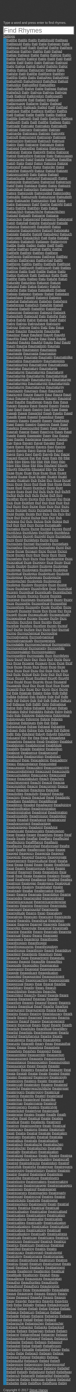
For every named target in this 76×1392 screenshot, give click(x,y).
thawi (10, 424)
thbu (40, 465)
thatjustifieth (15, 88)
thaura (57, 394)
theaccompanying (56, 767)
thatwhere (60, 301)
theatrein (64, 1170)
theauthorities (30, 1282)
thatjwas (50, 88)
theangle (64, 924)
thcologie (62, 573)
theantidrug (63, 950)
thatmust (58, 141)
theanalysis (14, 917)
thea (36, 737)
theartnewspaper (46, 1032)
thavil (18, 409)
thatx (42, 316)
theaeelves (45, 834)
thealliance (38, 879)
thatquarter (22, 200)
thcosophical (40, 603)
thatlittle (12, 118)
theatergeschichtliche (36, 1088)
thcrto (58, 659)
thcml (19, 540)
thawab (11, 413)
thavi (9, 409)
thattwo (32, 279)
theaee (31, 834)
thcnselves (14, 558)
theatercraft (14, 1084)
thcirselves (44, 510)
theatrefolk (14, 1166)
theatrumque (52, 1263)
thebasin (27, 1342)
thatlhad (61, 107)
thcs (9, 663)
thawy (47, 435)
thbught (11, 469)
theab (41, 741)
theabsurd (13, 760)
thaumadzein (37, 346)
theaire (60, 868)
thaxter (19, 439)
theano (26, 935)
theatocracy (14, 1129)
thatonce (50, 163)
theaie (38, 864)
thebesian (38, 1379)
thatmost (30, 141)
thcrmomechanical (38, 644)
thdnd (24, 711)
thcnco (62, 551)
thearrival (24, 1025)
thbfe (10, 461)
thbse (26, 465)
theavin (51, 1293)
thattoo (11, 275)
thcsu (34, 670)
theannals (51, 931)
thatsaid (12, 215)
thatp (33, 174)
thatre (10, 204)
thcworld (12, 689)
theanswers (14, 939)
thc (55, 469)
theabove (13, 752)
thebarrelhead (30, 1334)
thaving (37, 409)
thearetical (25, 1006)
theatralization (48, 1152)
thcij (67, 502)
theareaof (25, 999)
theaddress (14, 805)
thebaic (65, 1308)
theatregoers (63, 1166)
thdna (28, 708)
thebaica (12, 1312)
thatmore (59, 137)
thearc (39, 987)
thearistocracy (52, 1014)
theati (23, 1118)
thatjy (26, 92)
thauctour (13, 335)
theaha (62, 861)
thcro (10, 659)
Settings (9, 36)
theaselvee (52, 1047)
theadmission (38, 816)
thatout (50, 170)
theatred (12, 1163)
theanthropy (34, 950)
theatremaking (58, 1181)
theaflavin (51, 842)
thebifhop (34, 1383)
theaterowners (16, 1107)
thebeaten (39, 1357)
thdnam (51, 708)
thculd (18, 682)
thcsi (9, 667)
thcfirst (11, 495)
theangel (36, 924)
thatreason (23, 204)
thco (42, 558)
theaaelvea (57, 737)
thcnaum (31, 551)
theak (10, 876)
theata (11, 1073)
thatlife (40, 114)
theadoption (57, 816)
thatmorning (15, 141)
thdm (45, 704)
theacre (32, 786)
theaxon (60, 1297)
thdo (17, 715)
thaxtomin (49, 439)
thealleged (22, 879)
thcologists (35, 581)
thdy (24, 737)
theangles (13, 928)
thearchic (49, 991)
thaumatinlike (63, 357)
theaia (18, 864)
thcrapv (32, 618)
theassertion (55, 1055)
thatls (25, 122)
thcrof (19, 659)
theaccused (57, 775)
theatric (11, 1208)
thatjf (23, 47)
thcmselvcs (14, 547)
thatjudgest (61, 77)
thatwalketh (46, 290)
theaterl (40, 1096)
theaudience (15, 1278)
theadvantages (17, 827)
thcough (12, 611)
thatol (29, 163)
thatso (56, 226)
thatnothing (25, 155)
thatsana (52, 215)
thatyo (10, 323)
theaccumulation (18, 775)
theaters (33, 1107)
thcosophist (58, 603)
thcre (36, 622)
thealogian (28, 883)
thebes (25, 1379)
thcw (56, 685)
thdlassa (19, 704)
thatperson (63, 182)
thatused (12, 286)
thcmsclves (14, 543)
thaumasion (30, 349)
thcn (68, 547)
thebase (61, 1334)
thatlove (67, 118)
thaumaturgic (35, 376)
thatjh (32, 47)
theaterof (49, 1103)
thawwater (34, 435)
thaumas (54, 346)
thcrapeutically (59, 614)
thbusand (38, 469)
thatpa (42, 174)
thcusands (13, 685)
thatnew (26, 152)
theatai (33, 1073)
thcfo (20, 495)
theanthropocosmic (20, 946)
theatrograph (34, 1252)
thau (52, 327)
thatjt (22, 73)
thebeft (55, 1360)
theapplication (48, 972)
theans (37, 935)
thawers (12, 420)
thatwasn (25, 294)
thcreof (62, 626)
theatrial (63, 1204)
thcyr (54, 689)
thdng (59, 711)
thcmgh (28, 536)
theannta (65, 931)
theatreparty (57, 1193)
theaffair (32, 838)
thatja (43, 44)
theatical (34, 1118)
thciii (52, 502)
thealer (66, 876)
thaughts (12, 338)
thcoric (22, 596)
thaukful (36, 342)
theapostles (30, 965)
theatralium (29, 1152)
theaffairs (45, 838)
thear (38, 984)
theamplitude (15, 913)
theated (54, 1073)
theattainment (55, 1267)
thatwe (49, 294)
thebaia (54, 1308)
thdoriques (28, 723)
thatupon (43, 282)
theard (42, 995)
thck (59, 517)
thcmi (50, 536)
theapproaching (36, 980)
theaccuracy (39, 775)
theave (11, 1293)
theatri (51, 1204)
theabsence (29, 752)
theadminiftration (18, 808)
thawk (55, 424)
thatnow (39, 155)
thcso (52, 667)
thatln (44, 118)
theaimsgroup (35, 868)
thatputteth (64, 197)
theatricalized (59, 1226)
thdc (32, 696)
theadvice (51, 827)
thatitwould (14, 44)
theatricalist (35, 1219)
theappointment (53, 976)
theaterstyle (48, 1107)
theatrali (42, 1137)
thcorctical (64, 588)
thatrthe (21, 208)
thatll (35, 118)
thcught (63, 678)
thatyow (24, 327)
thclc (29, 521)
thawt (68, 432)
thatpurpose (47, 197)
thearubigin (34, 1040)
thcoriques (28, 599)
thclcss (38, 521)
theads (11, 820)
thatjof (41, 66)
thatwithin (38, 308)
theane (11, 924)
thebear (58, 1353)
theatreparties (38, 1193)
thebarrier (48, 1334)
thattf (50, 245)
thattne (52, 271)
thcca (57, 480)
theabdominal (35, 745)
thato (50, 155)
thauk (51, 338)
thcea (58, 484)
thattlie (41, 271)
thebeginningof (54, 1364)
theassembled (16, 1055)
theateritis (27, 1096)
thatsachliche (33, 211)
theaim (20, 868)
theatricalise (38, 1211)
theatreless (55, 1174)
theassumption (59, 1062)
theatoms (30, 1129)
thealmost (13, 883)
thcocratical (14, 562)
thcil (9, 506)
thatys (35, 327)
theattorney (30, 1275)
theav (27, 1290)
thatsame (38, 215)
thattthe (11, 279)
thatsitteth (44, 226)
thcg (59, 495)
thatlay (44, 103)
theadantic (62, 797)
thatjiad (57, 51)
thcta (48, 670)
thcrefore (39, 626)
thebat (25, 1346)
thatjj (59, 59)
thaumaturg (30, 368)
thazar (65, 454)
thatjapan (54, 44)
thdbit (63, 693)
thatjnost (61, 62)
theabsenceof (48, 752)
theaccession (15, 767)
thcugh (52, 678)
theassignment (54, 1058)
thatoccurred (15, 159)
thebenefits (61, 1375)
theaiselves (50, 872)
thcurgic (38, 682)
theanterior (31, 939)
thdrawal (44, 726)
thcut (25, 685)
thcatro (11, 480)
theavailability (41, 1290)
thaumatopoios (54, 361)
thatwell (29, 297)
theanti (49, 950)
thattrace (44, 275)
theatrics (12, 1245)
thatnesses (57, 148)
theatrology (14, 1256)
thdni (9, 715)
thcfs (35, 495)
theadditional (48, 801)
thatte (21, 245)
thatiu (27, 44)
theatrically (38, 1234)
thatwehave (14, 297)
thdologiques (15, 719)
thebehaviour (33, 1368)
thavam (11, 405)
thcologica (60, 570)
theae (10, 834)
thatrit (68, 204)
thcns (62, 555)
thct (41, 670)
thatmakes (42, 126)
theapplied (13, 976)
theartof (11, 1036)
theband (50, 1319)
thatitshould (46, 40)
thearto (64, 1032)
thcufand (40, 678)
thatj (35, 44)
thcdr (42, 484)
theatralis (30, 1140)
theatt (10, 1267)
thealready (14, 890)
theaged (12, 853)
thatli (9, 114)
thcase (23, 476)
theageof (28, 857)
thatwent (42, 297)
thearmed (35, 1017)
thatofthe (65, 159)
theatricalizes (15, 1230)
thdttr (10, 734)
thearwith (27, 1043)
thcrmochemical (28, 633)
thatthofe (49, 264)
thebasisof (55, 1342)
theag (50, 849)
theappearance (50, 969)
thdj (40, 700)
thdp (40, 723)
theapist (24, 961)
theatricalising (36, 1215)
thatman (12, 129)
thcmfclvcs (14, 532)
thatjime (55, 55)
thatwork (59, 312)
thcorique (13, 599)
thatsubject (51, 234)
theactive (52, 790)
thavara (23, 405)
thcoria (11, 596)
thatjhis (38, 51)
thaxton (62, 439)
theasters (27, 1069)
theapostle (13, 965)
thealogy (28, 887)
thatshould (48, 223)
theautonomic (49, 1286)
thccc (10, 484)
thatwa (32, 290)
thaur (48, 394)
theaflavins (14, 846)
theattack (22, 1267)
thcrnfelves (61, 655)
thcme (35, 529)
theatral (32, 1133)
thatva (32, 286)
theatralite (55, 1148)
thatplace (30, 185)
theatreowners (16, 1193)
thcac (19, 473)
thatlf (51, 107)
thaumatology (33, 361)
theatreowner (46, 1189)
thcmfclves (30, 532)
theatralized (14, 1155)
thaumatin (45, 357)
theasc (11, 1047)
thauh (24, 338)
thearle (11, 1017)
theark (67, 1014)
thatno (50, 152)
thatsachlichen (54, 211)
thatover (62, 170)
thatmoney (44, 137)
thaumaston (47, 353)
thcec (67, 484)
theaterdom (32, 1084)
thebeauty (31, 1360)
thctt (59, 674)
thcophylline (39, 588)
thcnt (26, 558)
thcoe (28, 562)
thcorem (12, 592)
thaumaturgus (35, 387)
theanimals (60, 928)
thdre (22, 730)
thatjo (10, 66)
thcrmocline (49, 633)
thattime (12, 271)
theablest (38, 749)
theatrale (44, 1133)
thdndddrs (36, 711)
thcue (29, 678)
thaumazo (31, 391)
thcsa (17, 663)
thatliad (19, 114)
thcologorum (52, 581)
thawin (19, 424)
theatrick (46, 1241)
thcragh (11, 614)
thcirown (21, 510)
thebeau (52, 1357)
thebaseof (33, 1338)
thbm (54, 461)
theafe (20, 838)
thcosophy (32, 607)
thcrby (54, 618)
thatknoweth (54, 96)
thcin (25, 506)
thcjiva (35, 517)
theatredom (49, 1163)
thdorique (13, 723)
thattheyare (27, 260)
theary (39, 1043)
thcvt (48, 685)
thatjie (35, 55)
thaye (10, 446)
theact (10, 790)
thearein (28, 1002)
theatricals (13, 1237)
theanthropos (15, 950)
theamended (32, 898)
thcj (68, 514)
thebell (11, 1372)
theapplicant (28, 972)
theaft (10, 849)
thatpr (59, 189)
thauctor (21, 331)
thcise (65, 510)
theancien (31, 917)
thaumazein (14, 391)
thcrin (46, 629)
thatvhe (55, 286)
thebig (62, 1383)
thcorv (58, 599)
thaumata (31, 357)
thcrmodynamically (19, 640)
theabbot (66, 741)
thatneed (12, 148)
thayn (32, 450)
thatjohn (52, 66)
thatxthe (52, 316)
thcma (39, 525)
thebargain (36, 1331)
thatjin (66, 55)
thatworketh (14, 316)
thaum (11, 346)
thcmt (60, 547)
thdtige (65, 730)
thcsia (18, 667)
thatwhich (32, 305)
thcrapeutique (16, 618)
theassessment (17, 1058)
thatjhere (66, 47)
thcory (68, 599)
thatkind (20, 96)
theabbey (52, 741)
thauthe (20, 402)
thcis (56, 510)
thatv (23, 286)
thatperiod (47, 182)
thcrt (50, 659)
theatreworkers (17, 1204)
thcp (45, 611)
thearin (24, 1014)
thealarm (53, 876)
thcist (10, 514)
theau (55, 1275)
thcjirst (25, 517)
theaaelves (14, 741)
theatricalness (57, 1234)
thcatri (62, 476)
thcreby (46, 622)
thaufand (36, 335)
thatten (31, 245)
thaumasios (48, 349)
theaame (29, 741)
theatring (28, 1249)
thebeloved (37, 1372)
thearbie (60, 984)
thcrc (63, 618)
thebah (33, 1308)
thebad (11, 1308)
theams (31, 913)
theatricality (34, 1222)
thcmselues (60, 543)
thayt (28, 454)
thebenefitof (44, 1375)
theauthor (13, 1282)
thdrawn (12, 730)
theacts (26, 797)
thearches (35, 991)
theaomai (13, 958)
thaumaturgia (15, 376)
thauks (48, 342)
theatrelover (30, 1178)
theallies (66, 879)
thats (44, 208)
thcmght (40, 536)
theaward (22, 1297)
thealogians (45, 883)
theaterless (14, 1099)
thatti (56, 267)
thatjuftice (50, 81)
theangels (50, 924)
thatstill (37, 234)
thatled (42, 107)
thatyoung (53, 323)
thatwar (60, 290)
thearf (38, 1006)
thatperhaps (31, 182)
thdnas (63, 708)
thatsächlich (31, 238)
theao (58, 954)
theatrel (23, 1174)
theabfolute (54, 745)
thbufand (50, 465)
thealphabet (43, 887)
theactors (13, 797)
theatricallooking (18, 1234)
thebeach (31, 1353)
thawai (22, 413)
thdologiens (44, 715)
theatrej (11, 1174)
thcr (60, 611)
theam (11, 894)
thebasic (47, 1338)
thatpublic (13, 197)
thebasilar (13, 1342)
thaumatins (14, 361)
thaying (60, 446)
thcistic (20, 514)
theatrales (29, 1137)
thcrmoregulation (18, 652)
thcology (27, 585)
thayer (19, 446)
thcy (38, 689)
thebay (56, 1349)
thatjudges (44, 77)
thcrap (22, 614)
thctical (27, 674)
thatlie (30, 114)
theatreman (14, 1185)
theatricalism (56, 1215)
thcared (11, 476)
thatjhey (26, 51)
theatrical (37, 1208)
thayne (41, 450)
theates (29, 1114)
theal (18, 876)
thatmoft (12, 137)
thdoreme (32, 719)
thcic (9, 502)
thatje (66, 44)
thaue (25, 335)
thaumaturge (15, 372)
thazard (11, 458)
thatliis (50, 114)
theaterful (13, 1088)
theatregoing (15, 1170)
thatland (52, 100)
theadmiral (39, 812)
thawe (22, 417)
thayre (11, 454)
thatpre (11, 193)
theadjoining (62, 805)
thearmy (12, 1021)
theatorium (57, 1129)
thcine (33, 506)
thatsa (53, 208)
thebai (43, 1308)
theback (40, 1305)
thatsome (13, 230)
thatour (40, 170)
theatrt (23, 1263)
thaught (59, 335)
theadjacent (44, 805)
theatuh (45, 1275)
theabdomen (15, 745)
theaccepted (47, 764)
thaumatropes (58, 364)
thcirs (32, 510)
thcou (67, 607)
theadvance (37, 820)
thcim (17, 506)
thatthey (12, 260)
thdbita (11, 696)
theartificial (44, 1028)
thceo (51, 488)
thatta (52, 238)
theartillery (60, 1028)
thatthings (13, 264)
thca (61, 469)
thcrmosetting (16, 655)
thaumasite (14, 353)
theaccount (43, 771)
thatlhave (13, 111)
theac (26, 760)
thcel (18, 488)
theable (25, 749)
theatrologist (53, 1252)
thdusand (13, 737)
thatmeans (30, 133)
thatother (12, 170)
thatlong (54, 118)
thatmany (25, 129)
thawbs (58, 413)
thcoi (50, 562)
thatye (31, 320)
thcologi (32, 566)
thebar (11, 1331)
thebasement (15, 1338)
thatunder (13, 282)
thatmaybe (14, 133)
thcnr (53, 555)
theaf (67, 834)
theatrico (60, 1241)
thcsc (52, 663)
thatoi (20, 163)
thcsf (68, 663)
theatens (30, 1081)
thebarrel (12, 1334)
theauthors (31, 1286)
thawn (44, 428)
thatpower (47, 189)
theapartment (39, 958)
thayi (50, 446)
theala (27, 876)
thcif (38, 502)
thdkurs (65, 700)
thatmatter (40, 129)
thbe (67, 458)
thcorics (33, 596)
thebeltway (64, 1372)
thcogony (39, 562)
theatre (54, 1155)
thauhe (34, 338)
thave (34, 405)
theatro (52, 1249)
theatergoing (34, 1092)
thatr (53, 200)
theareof (41, 1002)
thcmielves (63, 536)
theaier (48, 864)
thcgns (33, 499)
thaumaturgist (37, 383)
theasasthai (62, 1043)
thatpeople (14, 182)
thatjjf (67, 59)
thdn (19, 708)
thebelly (22, 1372)
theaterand (56, 1081)
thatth (59, 245)
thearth (67, 1025)
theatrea (66, 1155)
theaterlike (48, 1099)
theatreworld (38, 1204)
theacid (47, 782)
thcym (46, 689)
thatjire (21, 59)
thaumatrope (38, 364)
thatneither (27, 148)
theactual (38, 797)
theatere (47, 1084)
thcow (36, 611)
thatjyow (61, 92)
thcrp (27, 659)
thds (41, 730)
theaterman (14, 1103)
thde (51, 696)
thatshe (34, 223)
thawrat (24, 432)
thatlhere (37, 111)
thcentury (39, 488)
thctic (17, 674)
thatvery (43, 286)
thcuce (20, 678)
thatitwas (61, 40)
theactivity (31, 793)
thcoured (25, 611)
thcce (19, 484)
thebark (50, 1331)
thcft (52, 495)
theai (9, 864)
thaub (10, 331)
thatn (20, 144)
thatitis (22, 40)
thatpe (62, 178)
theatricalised (57, 1211)
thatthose (63, 264)
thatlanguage (15, 103)
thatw (23, 290)
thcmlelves (31, 540)
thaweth (35, 420)
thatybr (21, 320)
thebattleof (42, 1349)
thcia (66, 499)
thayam (27, 443)
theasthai (41, 1069)
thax (55, 435)
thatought (27, 170)
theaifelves (62, 864)
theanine (12, 931)
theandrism (56, 920)
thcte (64, 670)
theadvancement (18, 823)
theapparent (15, 969)
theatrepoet (14, 1196)
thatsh (10, 223)
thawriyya (47, 432)
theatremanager (35, 1185)
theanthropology (46, 946)
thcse (61, 663)
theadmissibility (17, 816)
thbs (18, 465)
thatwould (31, 316)
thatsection (14, 219)
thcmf (67, 529)
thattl (31, 271)
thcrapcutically (38, 614)
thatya (10, 320)
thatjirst (32, 59)
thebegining (14, 1364)
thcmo (44, 540)
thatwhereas (15, 305)
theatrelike (13, 1178)
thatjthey (59, 73)
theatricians (46, 1237)
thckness (12, 521)
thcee (10, 488)
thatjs (61, 70)
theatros (61, 1260)
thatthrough (43, 267)
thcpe (53, 611)
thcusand (59, 682)
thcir (57, 506)
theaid (28, 864)
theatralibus (14, 1140)
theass (56, 1051)
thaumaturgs (15, 387)
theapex (12, 961)
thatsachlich (15, 211)
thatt (44, 238)
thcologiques (33, 577)
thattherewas (31, 256)
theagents (13, 857)
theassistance (16, 1062)
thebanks (40, 1327)
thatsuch (66, 234)
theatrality (13, 1152)
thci (59, 499)
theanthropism (16, 943)
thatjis (42, 59)
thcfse (44, 495)
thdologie (28, 715)
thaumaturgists (59, 383)
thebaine (37, 1316)
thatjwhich (13, 92)
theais (37, 872)
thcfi (58, 491)
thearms (64, 1017)
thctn (36, 674)
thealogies (13, 887)
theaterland (55, 1096)
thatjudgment (32, 81)
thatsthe (25, 234)
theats (66, 1263)
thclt (23, 525)
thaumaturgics (41, 379)
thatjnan (48, 62)
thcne (10, 555)
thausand (22, 398)
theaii (10, 868)
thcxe (30, 689)
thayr (59, 450)
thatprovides (62, 193)
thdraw (32, 726)
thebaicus (42, 1312)
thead (50, 797)
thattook (23, 275)
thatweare (62, 294)
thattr (33, 275)
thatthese (48, 256)
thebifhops (49, 1383)
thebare (21, 1331)
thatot (60, 167)
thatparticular (15, 178)
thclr (16, 525)
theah (53, 861)
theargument (15, 1010)
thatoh (11, 163)
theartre (46, 1036)
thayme (21, 450)
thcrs (42, 659)
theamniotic (58, 905)
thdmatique (58, 704)
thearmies (50, 1017)
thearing (35, 1014)
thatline (61, 114)
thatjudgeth (14, 81)
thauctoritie (52, 331)
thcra (67, 611)
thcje (9, 517)
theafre (65, 846)
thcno (45, 555)
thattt (63, 275)
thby (49, 469)
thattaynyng (58, 241)
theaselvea (35, 1047)
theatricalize (40, 1226)
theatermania (33, 1103)
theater (42, 1081)
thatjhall (42, 47)
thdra (54, 723)
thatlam (40, 100)
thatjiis (44, 55)
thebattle (28, 1349)
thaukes (24, 342)
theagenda (42, 853)
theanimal (45, 928)
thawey (47, 420)
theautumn (14, 1290)
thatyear (42, 320)
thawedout (46, 417)
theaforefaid (31, 846)
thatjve (29, 88)
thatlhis (62, 111)
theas (49, 1043)
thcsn (44, 667)
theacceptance (27, 764)
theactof (45, 793)
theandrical (39, 920)
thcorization (45, 599)
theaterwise (14, 1114)
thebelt (50, 1372)
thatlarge (32, 103)
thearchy (30, 995)
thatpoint (64, 185)
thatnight (39, 152)
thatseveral (64, 219)
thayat (38, 443)
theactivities (14, 793)
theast (31, 1066)
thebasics (61, 1338)
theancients (62, 917)
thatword (46, 312)
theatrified (13, 1249)
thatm (66, 122)
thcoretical (26, 592)
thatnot (11, 155)
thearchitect (14, 995)
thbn (62, 461)
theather (12, 1118)
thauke (61, 338)
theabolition (54, 749)
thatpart (53, 174)
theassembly (36, 1055)
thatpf (10, 185)
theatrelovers (49, 1178)
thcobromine (55, 558)
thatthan (23, 249)
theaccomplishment (20, 771)
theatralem (59, 1133)
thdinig (24, 700)
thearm (22, 1017)
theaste (42, 1066)
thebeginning (33, 1364)
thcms (54, 540)
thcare (61, 473)
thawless (12, 428)
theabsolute (14, 756)
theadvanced (56, 820)
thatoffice (51, 159)
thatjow (51, 70)
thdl (9, 704)
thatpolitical (14, 189)
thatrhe (45, 204)
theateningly (58, 1077)
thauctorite (35, 331)
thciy (61, 514)
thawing (30, 424)
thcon (52, 585)
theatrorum (47, 1260)
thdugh (40, 734)
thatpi (19, 185)
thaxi (9, 439)
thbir (40, 461)
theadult (23, 820)
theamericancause (19, 902)
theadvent (36, 827)
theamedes (14, 898)
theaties (57, 1118)
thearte (56, 1025)
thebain (25, 1316)
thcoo (10, 588)
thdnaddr (39, 708)
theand (11, 920)
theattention (41, 1271)
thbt (33, 465)
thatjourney (37, 70)
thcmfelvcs (62, 532)
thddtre (42, 696)
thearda (53, 995)
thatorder (48, 167)
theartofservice (28, 1036)
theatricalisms (16, 1219)
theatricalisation (17, 1211)
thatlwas (55, 122)
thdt (56, 730)
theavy (62, 1293)
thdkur (55, 700)
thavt (46, 409)
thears (36, 1025)
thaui (43, 338)
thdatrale (25, 693)
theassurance (16, 1066)
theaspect (44, 1051)
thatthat (35, 249)
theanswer (50, 935)
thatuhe (52, 279)
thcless (57, 521)
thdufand (28, 734)
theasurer (56, 1069)
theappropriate (59, 980)
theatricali (52, 1208)
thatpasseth (49, 178)
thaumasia (13, 349)
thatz (44, 327)
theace (11, 779)
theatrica (24, 1208)
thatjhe (54, 47)
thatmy (11, 144)
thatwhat (12, 301)
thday (47, 693)
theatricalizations (18, 1226)
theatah (21, 1073)
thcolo (10, 566)
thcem (27, 488)
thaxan (64, 435)
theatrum (35, 1263)
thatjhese (13, 51)
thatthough (26, 267)
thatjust (63, 81)
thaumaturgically (18, 379)
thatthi (58, 260)
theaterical (51, 1092)
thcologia (45, 566)
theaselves (14, 1051)
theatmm (12, 1125)
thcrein (52, 626)
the (30, 737)
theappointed (31, 976)
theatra (21, 1133)
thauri (67, 394)
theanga (23, 924)
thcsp (61, 667)
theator (43, 1129)
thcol (67, 562)
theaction (22, 790)
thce (50, 484)
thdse (49, 730)
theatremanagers (60, 1185)
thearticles (28, 1028)
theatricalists (53, 1219)
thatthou (12, 267)
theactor (58, 793)
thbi (33, 461)
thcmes (57, 529)
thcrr (35, 659)
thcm (30, 525)
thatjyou (48, 92)
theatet (40, 1114)
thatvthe (12, 290)
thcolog (21, 566)
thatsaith (25, 215)
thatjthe (32, 73)
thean (41, 913)
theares (11, 1006)
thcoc (69, 558)
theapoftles (54, 961)
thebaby (28, 1305)
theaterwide (50, 1111)
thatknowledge (16, 100)
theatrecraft (61, 1159)
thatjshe (12, 73)
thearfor (48, 1006)
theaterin (12, 1096)
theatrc (43, 1155)
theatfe (51, 1114)
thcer (59, 488)
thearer (53, 1002)
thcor (52, 588)
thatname (32, 144)
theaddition (30, 801)
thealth (59, 890)
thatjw (39, 88)
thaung (39, 394)
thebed (44, 1360)
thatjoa (20, 66)
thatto (62, 271)
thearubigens (15, 1040)
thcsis (27, 667)
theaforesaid (50, 846)
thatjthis (12, 77)
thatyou (21, 323)
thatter (41, 245)
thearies (12, 1014)
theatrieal (57, 1245)
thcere (11, 491)
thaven (54, 405)
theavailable (60, 1290)
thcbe (42, 480)
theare (64, 995)
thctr (52, 674)
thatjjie (11, 62)
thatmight (57, 133)
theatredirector (29, 1163)
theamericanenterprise (50, 902)
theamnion (41, 905)
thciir (59, 502)
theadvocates (34, 831)
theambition (50, 894)
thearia (51, 1010)
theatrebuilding (41, 1159)
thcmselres (43, 543)
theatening (41, 1077)
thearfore (61, 1006)
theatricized (31, 1241)
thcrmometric (61, 644)
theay (10, 1301)
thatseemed (31, 219)
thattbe (11, 245)
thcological (14, 573)
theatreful (29, 1166)
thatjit (51, 59)
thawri (34, 432)
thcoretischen (62, 592)
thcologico (30, 573)
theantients (29, 954)
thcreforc (26, 626)
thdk (46, 700)
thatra (61, 200)
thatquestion (40, 200)
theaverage (25, 1293)
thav (56, 402)
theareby (52, 999)
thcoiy (58, 562)
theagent (57, 853)
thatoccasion (63, 155)
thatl (31, 100)
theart (46, 1025)
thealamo (39, 876)
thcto (44, 674)
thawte (11, 435)
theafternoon (36, 849)
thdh (9, 700)
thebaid (55, 1312)
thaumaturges (35, 372)
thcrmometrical (17, 648)
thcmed (45, 529)
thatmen (44, 133)
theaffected (61, 838)
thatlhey (50, 111)
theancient (45, 917)
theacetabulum (27, 779)
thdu (18, 734)
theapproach (15, 980)
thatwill (58, 305)
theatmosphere (30, 1125)
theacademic (40, 760)
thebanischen (34, 1323)
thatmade (13, 126)
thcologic (45, 570)
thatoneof (13, 167)
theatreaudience (18, 1159)
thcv (33, 685)
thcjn (44, 517)
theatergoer (60, 1088)
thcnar (19, 551)
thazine (23, 458)
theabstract (53, 756)
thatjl (20, 62)
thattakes (13, 241)
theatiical (12, 1122)
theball (28, 1319)
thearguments (35, 1010)
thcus (49, 682)
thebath (36, 1346)
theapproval (14, 984)
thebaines (52, 1316)
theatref (63, 1163)
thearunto (13, 1043)
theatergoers (15, 1092)
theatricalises (15, 1215)
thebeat (25, 1357)
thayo (51, 450)
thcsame (28, 663)
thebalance (14, 1319)
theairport (25, 872)
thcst (26, 670)
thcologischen (16, 581)
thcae (28, 473)
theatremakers (36, 1181)
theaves (39, 1293)
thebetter (12, 1383)
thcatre (52, 476)
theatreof (30, 1189)
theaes (58, 834)
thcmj (10, 540)
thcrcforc (12, 622)
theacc (11, 764)
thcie (17, 502)
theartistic (26, 1032)
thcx (22, 689)
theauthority (49, 1282)
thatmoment (27, 137)
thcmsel (28, 543)
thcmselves (47, 547)
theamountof (32, 909)
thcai (36, 473)
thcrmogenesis (44, 640)
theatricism (14, 1241)
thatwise (12, 308)
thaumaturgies (16, 383)
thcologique (14, 577)
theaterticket (15, 1111)
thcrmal (63, 629)
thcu (66, 674)
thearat (48, 984)
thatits (32, 40)
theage (60, 849)
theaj (62, 872)
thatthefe (12, 252)
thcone (62, 585)
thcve (41, 685)
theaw (10, 1297)
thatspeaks (61, 230)
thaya (17, 443)
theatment (53, 1122)
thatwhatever (29, 301)
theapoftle (38, 961)
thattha (11, 249)
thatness (42, 148)
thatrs (10, 208)
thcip (50, 506)
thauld (66, 342)
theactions (37, 790)
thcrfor (18, 629)
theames (12, 905)
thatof (29, 159)
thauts (47, 402)
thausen (51, 398)
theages (41, 857)
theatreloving (15, 1181)
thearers (64, 1002)
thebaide (12, 1316)
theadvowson (54, 831)
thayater (49, 443)
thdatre (38, 693)
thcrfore (29, 629)
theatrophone (28, 1260)
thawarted (35, 413)
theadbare (13, 801)
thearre (11, 1025)
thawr (54, 428)
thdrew (32, 730)
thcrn (48, 655)
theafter (21, 849)
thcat (32, 476)
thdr (46, 723)
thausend (64, 398)
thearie (62, 1010)
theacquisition (16, 786)
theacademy (58, 760)
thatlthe (43, 122)
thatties (65, 267)
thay (9, 443)
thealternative (44, 890)
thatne (59, 144)
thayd (60, 443)
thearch (50, 987)
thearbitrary (14, 987)
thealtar (27, 890)
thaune (28, 394)
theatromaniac (53, 1256)
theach (44, 779)
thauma (21, 346)
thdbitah (23, 696)
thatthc (46, 249)
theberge (12, 1379)
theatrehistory (35, 1170)
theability (12, 749)
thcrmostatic (35, 655)
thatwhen (45, 301)
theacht (35, 782)
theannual (13, 935)
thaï (38, 458)
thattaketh (28, 241)
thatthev (62, 256)
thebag (22, 1308)
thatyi (62, 320)
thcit (39, 514)
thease (22, 1047)
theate (43, 1073)
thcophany (22, 588)
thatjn (38, 62)
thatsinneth (28, 226)
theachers (57, 779)
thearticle (13, 1028)
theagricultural (37, 861)
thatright (57, 204)
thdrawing (58, 726)
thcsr (9, 670)
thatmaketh (59, 126)
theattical (57, 1271)
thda (15, 693)
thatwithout (54, 308)
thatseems (48, 219)
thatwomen (31, 312)
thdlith (36, 704)
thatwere (55, 297)
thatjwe (62, 88)
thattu (22, 279)
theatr (10, 1133)
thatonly (26, 167)
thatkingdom (35, 96)
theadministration (43, 808)
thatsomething (31, 230)
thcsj (36, 667)
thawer (59, 417)
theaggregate (57, 857)
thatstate (12, 234)
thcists (30, 514)
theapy (29, 984)
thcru (66, 659)
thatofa (39, 159)
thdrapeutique (16, 726)
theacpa (59, 782)
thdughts (64, 734)
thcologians (30, 570)
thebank (12, 1327)
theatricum (27, 1245)
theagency (26, 853)
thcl (22, 521)
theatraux (31, 1155)
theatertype (33, 1111)
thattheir (26, 252)
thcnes (20, 555)
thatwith (24, 308)
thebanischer (54, 1323)
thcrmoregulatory (44, 652)
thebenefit (28, 1375)
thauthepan (34, 402)
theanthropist (37, 943)
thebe (20, 1353)
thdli (29, 704)
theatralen (13, 1137)
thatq (10, 200)
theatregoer (45, 1166)
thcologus (13, 585)
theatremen (14, 1189)
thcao (44, 473)
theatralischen (53, 1144)
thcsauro (41, 663)
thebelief (63, 1368)
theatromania (32, 1256)
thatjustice (13, 85)
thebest (51, 1379)
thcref (57, 622)
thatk (9, 96)
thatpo (52, 185)
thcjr (52, 517)
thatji (47, 51)
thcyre (63, 689)
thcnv (34, 558)
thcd (35, 484)
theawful (36, 1297)
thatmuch (44, 141)
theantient (13, 954)
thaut (10, 402)
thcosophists (15, 607)
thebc (66, 1349)
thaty (62, 316)
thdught (51, 734)
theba (18, 1305)
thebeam (45, 1353)
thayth (37, 454)
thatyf (53, 320)
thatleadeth (14, 107)
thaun (43, 391)
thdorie (45, 719)
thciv (53, 514)
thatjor (63, 66)
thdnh (68, 711)
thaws (58, 432)
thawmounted (29, 428)
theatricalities (15, 1222)
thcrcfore (26, 622)
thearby (29, 987)
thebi (23, 1383)
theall (10, 879)
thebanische (15, 1323)
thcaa (10, 473)
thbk (47, 461)
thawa (63, 409)
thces (20, 491)
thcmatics (13, 529)
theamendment (53, 898)
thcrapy (43, 618)
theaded (29, 805)
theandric (24, 920)
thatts (55, 275)
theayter (21, 1301)
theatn (46, 1125)
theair (50, 868)
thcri (39, 629)
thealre (58, 887)
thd (8, 693)
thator (37, 167)
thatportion (31, 189)
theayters (34, 1301)
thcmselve (30, 547)
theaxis (48, 1297)
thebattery (13, 1349)
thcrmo (11, 633)
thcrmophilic (56, 648)
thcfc (42, 491)
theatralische (33, 1144)
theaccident (34, 767)
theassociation (37, 1062)
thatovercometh (17, 174)
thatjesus (12, 47)
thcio (42, 506)
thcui (9, 682)
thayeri (30, 446)
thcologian (13, 570)
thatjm (28, 62)
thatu (42, 279)
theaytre (48, 1301)
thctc (56, 670)
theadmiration (57, 812)
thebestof (64, 1379)
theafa (11, 838)
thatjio (10, 59)
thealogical (62, 883)
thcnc (42, 551)
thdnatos (12, 711)
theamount (14, 909)
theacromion (48, 786)
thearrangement (53, 1021)
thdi (16, 700)
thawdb (11, 417)
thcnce (52, 551)
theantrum (45, 954)
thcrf (9, 629)
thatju (32, 77)
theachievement (17, 782)
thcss (18, 670)
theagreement (16, 861)
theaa (44, 737)
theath (61, 1114)
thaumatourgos (17, 364)
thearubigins (52, 1040)
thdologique (61, 715)
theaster (54, 1066)
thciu (46, 514)
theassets (36, 1058)
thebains (66, 1316)
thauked (12, 342)
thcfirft (65, 491)
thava (64, 402)
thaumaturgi (54, 372)
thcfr (28, 495)
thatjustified (30, 85)
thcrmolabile (15, 644)
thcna (10, 551)
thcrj (54, 629)
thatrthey (33, 208)
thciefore (28, 502)
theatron (12, 1260)
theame (65, 894)
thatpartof (33, 178)
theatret (59, 1196)
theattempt (25, 1271)
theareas (39, 999)
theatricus (43, 1245)
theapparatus (49, 965)
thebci (10, 1353)
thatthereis (14, 256)
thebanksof (56, 1327)
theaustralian (52, 1278)
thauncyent (14, 394)
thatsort (47, 230)
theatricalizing (36, 1230)
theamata (34, 894)
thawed (32, 417)
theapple (12, 972)
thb (60, 458)
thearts (57, 1036)
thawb (47, 413)
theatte (11, 1271)
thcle (47, 521)
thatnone (62, 152)
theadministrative (18, 812)
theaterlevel (31, 1099)
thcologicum (46, 573)
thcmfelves (14, 536)
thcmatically (53, 525)
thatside (62, 223)
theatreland (38, 1174)
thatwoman (14, 312)
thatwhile (46, 305)
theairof (11, 872)
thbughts (24, 469)
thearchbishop (16, 991)
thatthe (57, 249)
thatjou (11, 70)
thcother (56, 607)
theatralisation (48, 1140)
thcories (55, 596)
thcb (34, 480)
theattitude (14, 1275)
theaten (11, 1077)
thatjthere (45, 73)
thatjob (31, 66)
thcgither (12, 499)
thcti (9, 674)
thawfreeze (61, 420)
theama (21, 894)
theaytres (61, 1301)
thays (20, 454)
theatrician (29, 1237)
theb (9, 1305)
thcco (27, 484)
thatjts (23, 77)
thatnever (13, 152)
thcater (41, 476)
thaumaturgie (61, 379)
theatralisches (37, 1148)
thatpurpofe (29, 197)
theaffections (15, 842)
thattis (23, 271)
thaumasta (30, 353)
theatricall (54, 1230)
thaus (10, 398)
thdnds (49, 711)
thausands (36, 398)
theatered (60, 1084)
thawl (64, 424)
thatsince (12, 226)
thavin (27, 409)
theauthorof (14, 1286)
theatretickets (16, 1200)
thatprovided (43, 193)
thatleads (30, 107)
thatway (37, 294)
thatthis (26, 264)
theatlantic (38, 1122)
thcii (45, 502)
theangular (29, 928)
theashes (29, 1051)
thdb (55, 693)
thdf (57, 696)
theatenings (14, 1081)
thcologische (52, 577)
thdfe (64, 696)
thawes (24, 420)
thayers (41, 446)
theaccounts (60, 771)
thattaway (42, 241)
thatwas (12, 294)
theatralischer (16, 1148)
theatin (25, 1122)
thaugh (48, 335)
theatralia (56, 1137)
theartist (12, 1032)
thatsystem (14, 238)
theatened (25, 1077)
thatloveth (13, 122)
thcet (28, 491)
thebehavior (14, 1368)
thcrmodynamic (17, 637)
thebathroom (52, 1346)
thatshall (22, 223)
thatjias (11, 55)
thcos (10, 603)
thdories (57, 719)
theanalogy (54, 913)
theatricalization (54, 1222)
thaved (43, 405)
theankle (26, 931)
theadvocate (15, 831)
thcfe (50, 491)
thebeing (50, 1368)
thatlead (55, 103)
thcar (52, 473)
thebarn (61, 1331)
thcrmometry (38, 648)
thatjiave (24, 55)
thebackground (58, 1305)
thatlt (33, 122)
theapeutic (57, 958)
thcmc (25, 529)
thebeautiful (14, 1360)
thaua (60, 327)
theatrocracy (15, 1252)
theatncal (58, 1125)
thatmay (54, 129)
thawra (63, 428)
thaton (38, 163)
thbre (10, 465)
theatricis (61, 1237)
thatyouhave (36, 323)
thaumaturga (48, 368)
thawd (68, 413)
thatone (62, 163)
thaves (64, 405)
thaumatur (13, 368)
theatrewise (49, 1200)
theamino (26, 905)
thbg (18, 461)
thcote (45, 607)
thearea (11, 999)
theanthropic (49, 939)
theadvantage (41, 823)
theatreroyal (32, 1196)
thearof (24, 1021)
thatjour (22, 70)
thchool (51, 499)
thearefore (13, 1002)
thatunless (28, 282)
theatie (46, 1118)
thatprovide (25, 193)
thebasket (13, 1346)
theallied (53, 879)
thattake (63, 238)
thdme (11, 708)
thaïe (45, 458)
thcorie (44, 596)
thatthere (51, 252)
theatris (40, 1249)
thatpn (42, 185)
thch (42, 499)
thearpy (35, 1021)
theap (25, 958)
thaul (57, 342)
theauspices (33, 1278)
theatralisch (14, 1144)
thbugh (62, 465)
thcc (50, 480)
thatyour (12, 327)
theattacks (36, 1267)
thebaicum (27, 1312)
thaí (32, 458)
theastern (13, 1069)
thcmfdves (46, 532)
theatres (47, 1196)
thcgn (24, 499)
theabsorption (34, 756)
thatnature (47, 144)
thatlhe (25, 111)
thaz (57, 454)
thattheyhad (44, 260)
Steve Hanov (38, 1390)
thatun (62, 279)
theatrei (51, 1170)
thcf (35, 491)
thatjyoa (36, 92)
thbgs (26, 461)
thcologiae (60, 566)
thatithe (11, 40)
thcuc (10, 678)
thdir (33, 700)
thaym (10, 450)
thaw (54, 409)
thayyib (48, 454)
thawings (43, 424)
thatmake (27, 126)
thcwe (65, 685)
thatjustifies (47, 85)
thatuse (55, 282)
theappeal (32, 969)
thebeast (12, 1357)
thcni (29, 555)
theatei (65, 1073)
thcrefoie (12, 626)
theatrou (12, 1263)
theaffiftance (34, 842)
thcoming (40, 585)
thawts (21, 435)
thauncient (55, 391)
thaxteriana (33, 439)
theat (67, 1069)
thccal (66, 480)
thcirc (65, 506)
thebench (13, 1375)
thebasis (40, 1342)
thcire (10, 510)
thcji (17, 517)
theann (38, 931)
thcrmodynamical (41, 637)
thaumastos (14, 357)
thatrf (35, 204)
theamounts (50, 909)
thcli (66, 521)
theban (38, 1319)
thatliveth (25, 118)
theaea (20, 834)
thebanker (26, 1327)
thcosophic (23, 603)
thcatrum (23, 480)
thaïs (53, 458)
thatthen (38, 252)
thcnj (36, 555)
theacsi (63, 786)
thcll (9, 525)
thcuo (28, 682)
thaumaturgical (56, 376)
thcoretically (43, 592)
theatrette (33, 1200)
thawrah (12, 432)
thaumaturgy (55, 387)
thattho (38, 264)
